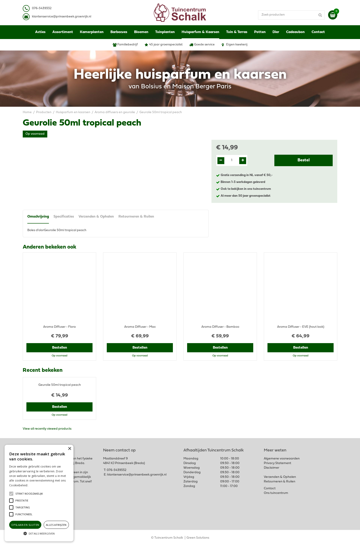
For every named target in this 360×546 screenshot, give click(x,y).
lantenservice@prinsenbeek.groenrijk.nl (62, 16)
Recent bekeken (42, 370)
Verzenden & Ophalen (96, 216)
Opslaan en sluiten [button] (25, 524)
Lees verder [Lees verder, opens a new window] (37, 485)
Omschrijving (38, 216)
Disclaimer (271, 467)
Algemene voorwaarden (282, 458)
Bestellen (59, 347)
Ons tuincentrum (276, 493)
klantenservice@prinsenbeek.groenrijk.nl (136, 474)
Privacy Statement (277, 463)
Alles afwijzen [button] (56, 524)
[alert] (39, 493)
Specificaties (63, 216)
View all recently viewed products (47, 428)
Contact (270, 488)
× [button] (69, 449)
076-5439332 (116, 470)
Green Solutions (197, 537)
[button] (29, 493)
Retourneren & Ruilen (136, 216)
